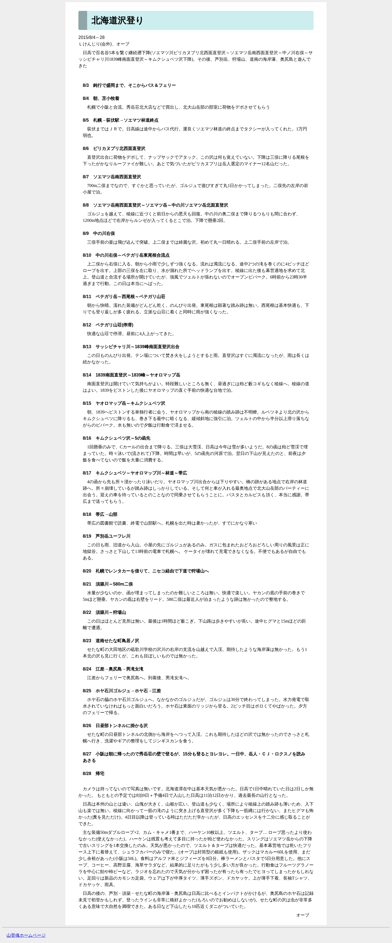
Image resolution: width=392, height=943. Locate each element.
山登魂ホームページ (26, 935)
